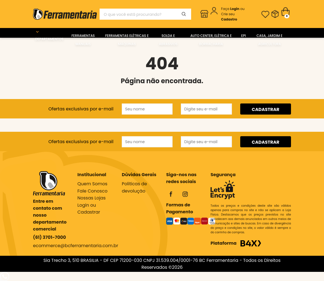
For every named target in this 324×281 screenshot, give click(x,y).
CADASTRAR (265, 109)
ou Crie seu (233, 14)
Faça (230, 8)
